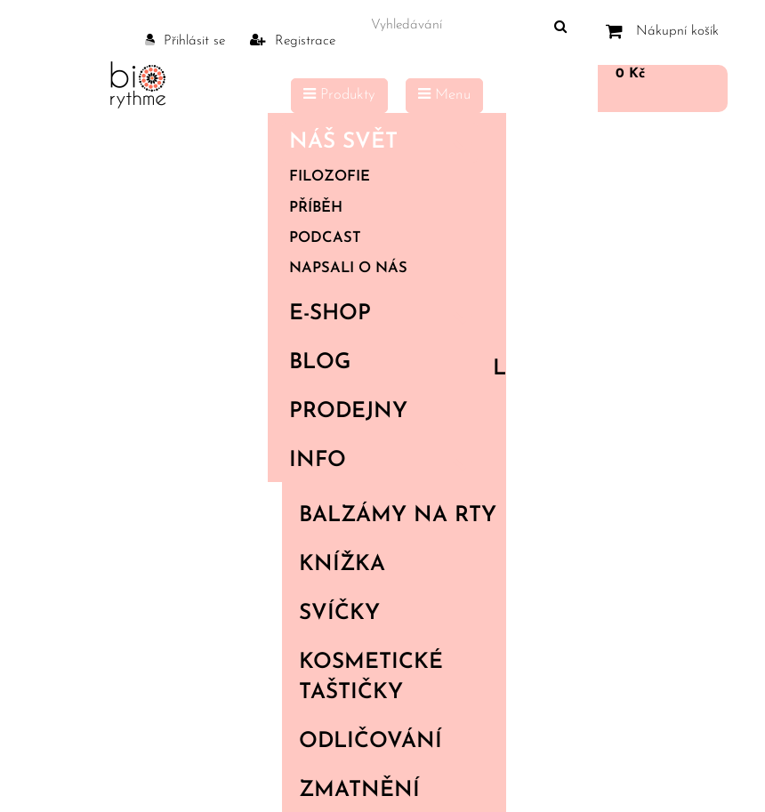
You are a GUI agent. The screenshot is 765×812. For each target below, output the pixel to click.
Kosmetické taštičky (371, 677)
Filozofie (329, 177)
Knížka (342, 564)
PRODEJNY (348, 411)
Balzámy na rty (397, 516)
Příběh (315, 208)
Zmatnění (359, 790)
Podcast (325, 238)
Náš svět (383, 142)
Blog (319, 363)
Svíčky (339, 613)
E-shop (383, 314)
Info (383, 460)
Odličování (370, 741)
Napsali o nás (348, 268)
